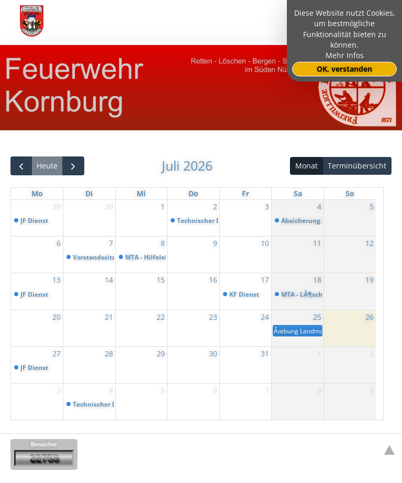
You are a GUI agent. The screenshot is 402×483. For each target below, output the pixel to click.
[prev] (21, 165)
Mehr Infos (345, 55)
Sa (298, 193)
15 (161, 280)
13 (56, 280)
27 (56, 353)
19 (369, 280)
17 (265, 280)
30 (109, 206)
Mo (37, 193)
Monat (306, 166)
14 (109, 280)
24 (265, 317)
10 (265, 243)
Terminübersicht (357, 166)
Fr (245, 193)
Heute (47, 166)
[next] (73, 165)
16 (213, 280)
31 (265, 353)
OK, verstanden (344, 69)
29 (56, 206)
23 (213, 317)
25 (317, 317)
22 (161, 317)
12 (369, 243)
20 (56, 317)
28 (109, 353)
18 (317, 280)
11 (317, 243)
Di (89, 193)
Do (193, 193)
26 (369, 317)
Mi (141, 193)
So (349, 193)
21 (109, 317)
